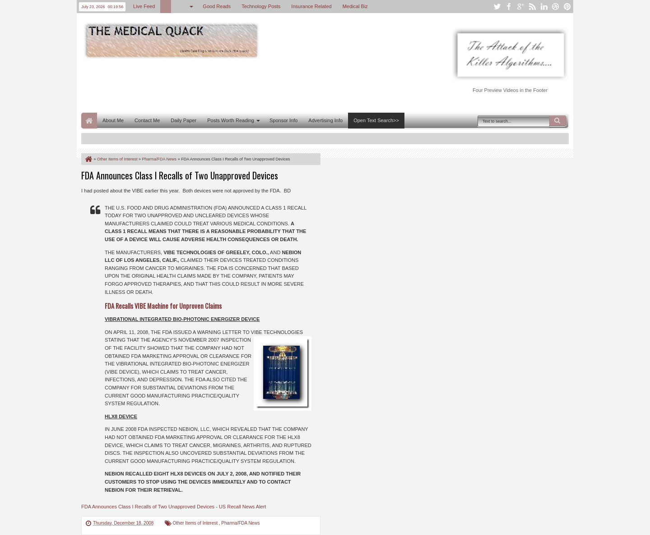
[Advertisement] (245, 84)
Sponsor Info (283, 120)
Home (89, 120)
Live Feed (144, 6)
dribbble (556, 6)
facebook (509, 6)
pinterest (567, 6)
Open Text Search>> (376, 120)
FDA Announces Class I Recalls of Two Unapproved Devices (179, 175)
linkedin (544, 6)
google (520, 6)
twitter (497, 6)
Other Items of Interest (196, 523)
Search (557, 120)
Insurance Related (311, 6)
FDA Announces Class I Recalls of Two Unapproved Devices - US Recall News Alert (173, 506)
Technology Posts (260, 6)
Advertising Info (325, 120)
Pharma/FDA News (240, 523)
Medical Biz (355, 6)
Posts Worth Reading (230, 120)
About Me (113, 120)
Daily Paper (183, 120)
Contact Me (147, 120)
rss (532, 6)
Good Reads (217, 6)
